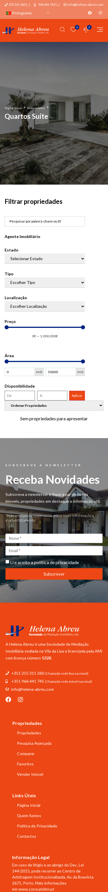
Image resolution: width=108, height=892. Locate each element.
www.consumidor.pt (36, 889)
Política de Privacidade (37, 825)
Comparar (26, 753)
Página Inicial (13, 108)
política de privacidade (56, 562)
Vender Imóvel (30, 774)
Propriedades (36, 108)
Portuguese (19, 13)
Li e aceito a (44, 562)
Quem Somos (29, 815)
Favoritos (25, 763)
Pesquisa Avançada (34, 743)
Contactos (26, 836)
